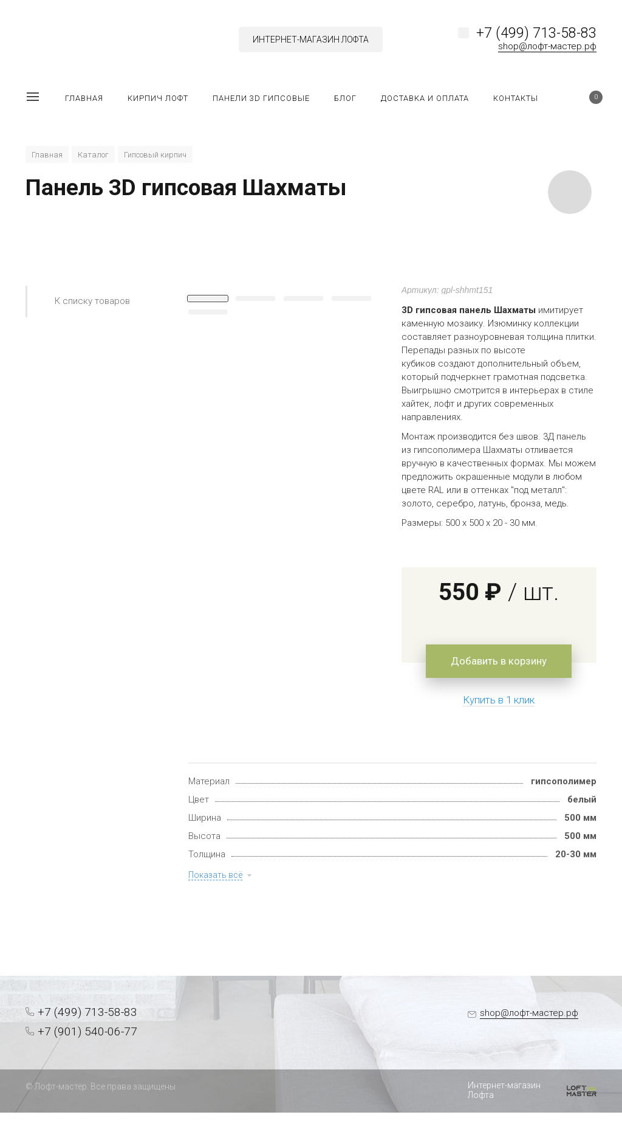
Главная (47, 154)
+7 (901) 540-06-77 (87, 1031)
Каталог (93, 154)
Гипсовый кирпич (155, 154)
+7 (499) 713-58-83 (536, 33)
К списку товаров (92, 300)
